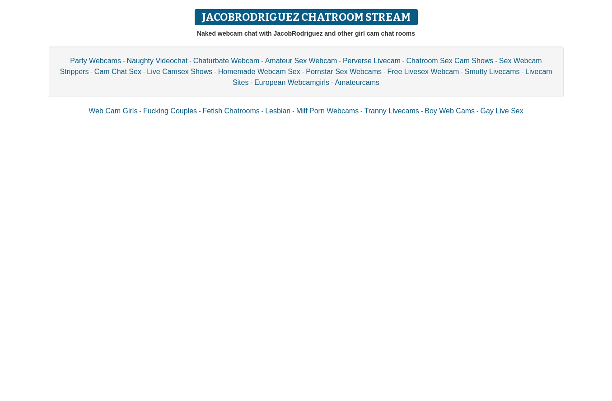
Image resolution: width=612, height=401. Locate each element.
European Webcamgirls (291, 82)
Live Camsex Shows (179, 71)
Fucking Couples (170, 111)
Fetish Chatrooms (231, 111)
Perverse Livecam (372, 61)
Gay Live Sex (502, 111)
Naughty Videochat (156, 61)
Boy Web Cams (450, 111)
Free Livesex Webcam (423, 71)
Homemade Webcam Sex (259, 71)
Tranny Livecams (391, 111)
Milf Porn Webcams (327, 111)
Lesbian (277, 111)
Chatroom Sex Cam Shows (449, 61)
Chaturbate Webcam (226, 61)
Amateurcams (357, 82)
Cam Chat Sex (117, 71)
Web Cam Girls (113, 111)
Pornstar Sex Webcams (344, 71)
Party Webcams (95, 61)
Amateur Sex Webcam (301, 61)
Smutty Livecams (492, 71)
